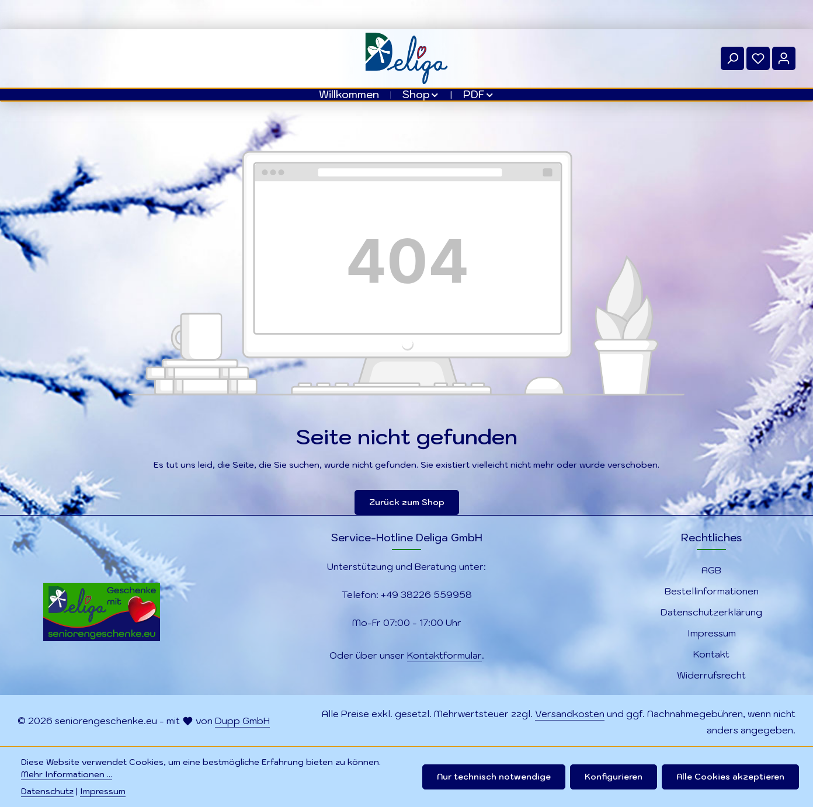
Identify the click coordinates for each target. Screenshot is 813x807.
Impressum (711, 633)
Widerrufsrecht (711, 675)
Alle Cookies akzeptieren (730, 776)
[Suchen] (732, 58)
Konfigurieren (613, 776)
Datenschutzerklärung (711, 612)
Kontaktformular (444, 655)
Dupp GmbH (242, 720)
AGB (711, 570)
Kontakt (711, 654)
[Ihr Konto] (783, 58)
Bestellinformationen (712, 591)
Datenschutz (47, 791)
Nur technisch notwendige (494, 776)
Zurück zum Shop (406, 502)
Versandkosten (569, 713)
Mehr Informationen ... (66, 774)
